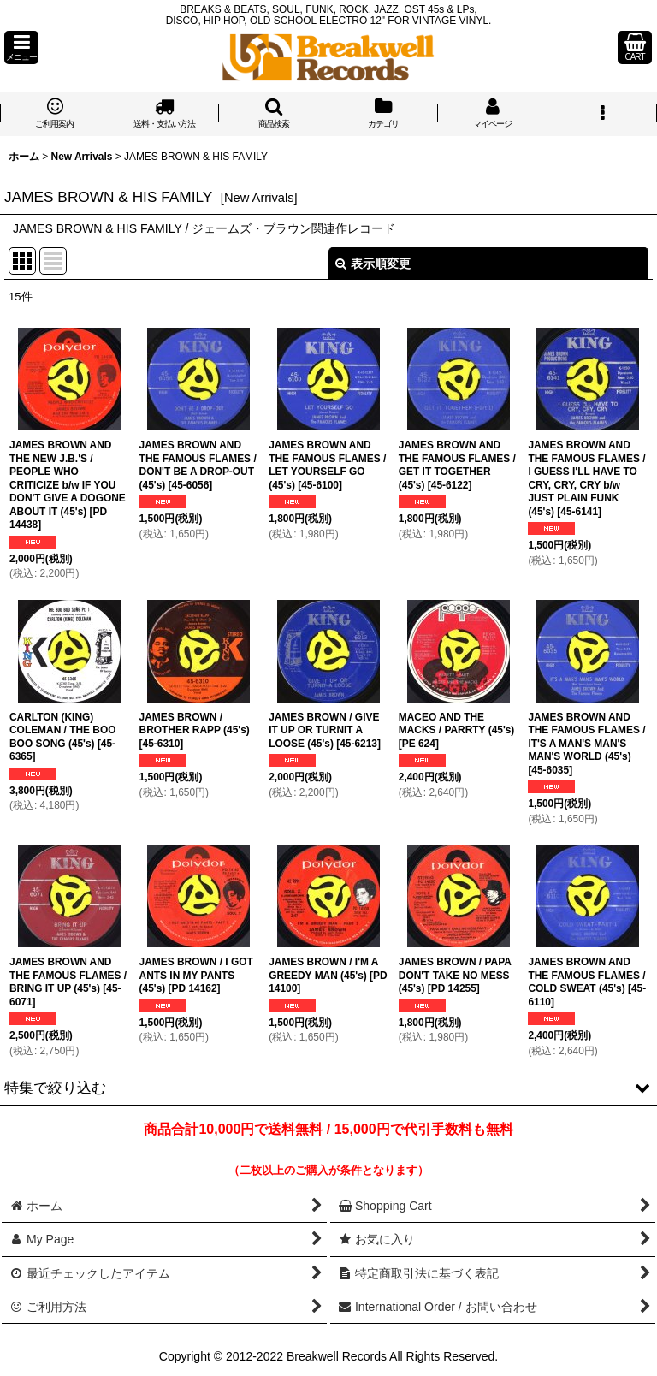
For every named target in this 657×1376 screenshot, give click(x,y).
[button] (21, 47)
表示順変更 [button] (373, 263)
